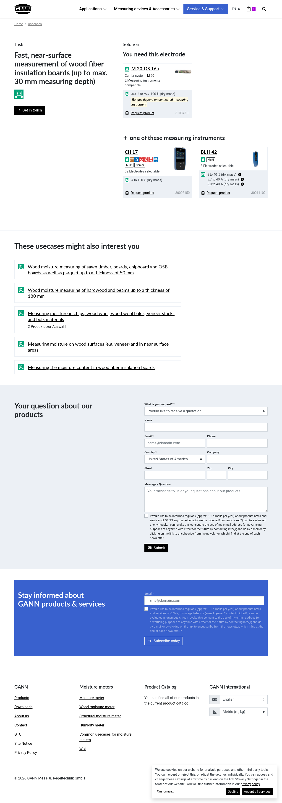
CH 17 (131, 152)
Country (150, 452)
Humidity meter (91, 725)
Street (148, 468)
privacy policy (250, 784)
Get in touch (29, 110)
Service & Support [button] (206, 9)
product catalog (175, 703)
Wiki (82, 749)
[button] (239, 174)
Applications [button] (93, 9)
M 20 (150, 75)
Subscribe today (163, 641)
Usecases (35, 24)
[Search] (264, 9)
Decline (233, 791)
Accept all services (257, 791)
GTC (17, 734)
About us (21, 716)
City (230, 468)
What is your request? (159, 404)
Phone (211, 436)
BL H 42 (209, 152)
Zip (209, 468)
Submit (156, 548)
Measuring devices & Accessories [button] (147, 9)
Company (213, 452)
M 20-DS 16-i (145, 68)
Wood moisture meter (97, 707)
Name (148, 420)
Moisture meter (91, 698)
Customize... (166, 791)
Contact (20, 725)
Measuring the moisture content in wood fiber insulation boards (91, 367)
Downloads (23, 707)
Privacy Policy (25, 752)
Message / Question (157, 484)
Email (149, 436)
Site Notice (23, 743)
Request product (139, 113)
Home (18, 24)
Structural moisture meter (100, 716)
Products (21, 698)
